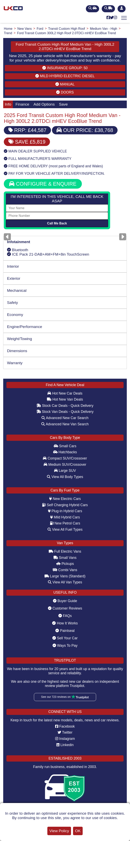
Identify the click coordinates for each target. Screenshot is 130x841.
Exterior (13, 278)
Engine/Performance (24, 327)
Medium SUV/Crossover (65, 465)
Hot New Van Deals (65, 399)
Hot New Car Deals (65, 393)
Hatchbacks (65, 452)
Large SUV (65, 471)
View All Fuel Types (65, 529)
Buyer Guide (65, 601)
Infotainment (18, 242)
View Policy (59, 831)
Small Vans (65, 558)
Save (63, 104)
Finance (22, 104)
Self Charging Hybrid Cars (65, 505)
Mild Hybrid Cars (65, 517)
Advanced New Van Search (65, 424)
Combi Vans (65, 570)
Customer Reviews (65, 608)
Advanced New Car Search (65, 418)
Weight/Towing (19, 339)
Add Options (44, 104)
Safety (12, 302)
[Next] (122, 237)
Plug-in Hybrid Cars (65, 511)
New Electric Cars (65, 499)
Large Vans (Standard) (65, 576)
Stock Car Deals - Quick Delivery (65, 406)
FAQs (65, 616)
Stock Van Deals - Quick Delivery (65, 412)
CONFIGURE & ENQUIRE (42, 184)
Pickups (65, 564)
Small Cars (65, 446)
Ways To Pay (65, 646)
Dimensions (17, 351)
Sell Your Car (65, 638)
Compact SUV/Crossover (65, 458)
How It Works (65, 623)
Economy (15, 315)
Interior (13, 266)
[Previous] (7, 237)
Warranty (14, 363)
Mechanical (16, 290)
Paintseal (64, 631)
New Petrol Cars (65, 523)
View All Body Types (65, 477)
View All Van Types (65, 582)
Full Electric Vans (65, 551)
